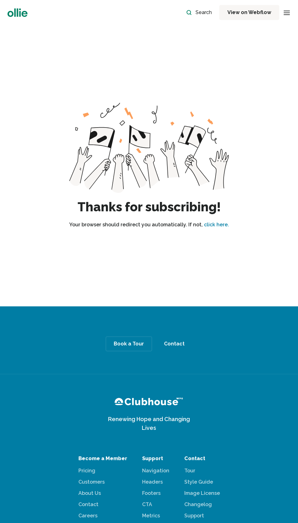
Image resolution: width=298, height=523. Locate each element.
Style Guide (198, 482)
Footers (151, 493)
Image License (202, 493)
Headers (152, 482)
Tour (189, 471)
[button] (287, 12)
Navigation (155, 471)
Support (194, 516)
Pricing (86, 471)
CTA (147, 504)
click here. (216, 225)
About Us (89, 493)
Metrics (151, 516)
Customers (91, 482)
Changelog (198, 504)
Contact (88, 504)
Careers (87, 516)
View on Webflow (249, 12)
